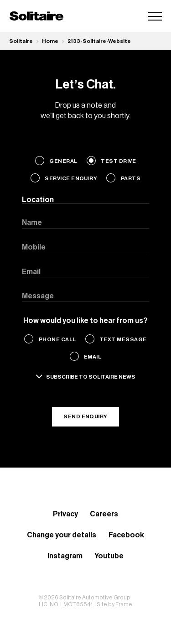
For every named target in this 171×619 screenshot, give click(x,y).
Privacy (65, 514)
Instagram (65, 556)
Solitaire (21, 41)
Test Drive (118, 161)
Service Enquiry (71, 178)
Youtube (109, 556)
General (63, 161)
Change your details (61, 535)
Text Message (123, 339)
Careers (104, 514)
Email (92, 356)
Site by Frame (114, 604)
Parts (130, 178)
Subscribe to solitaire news (90, 377)
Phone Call (57, 339)
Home (50, 41)
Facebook (126, 535)
